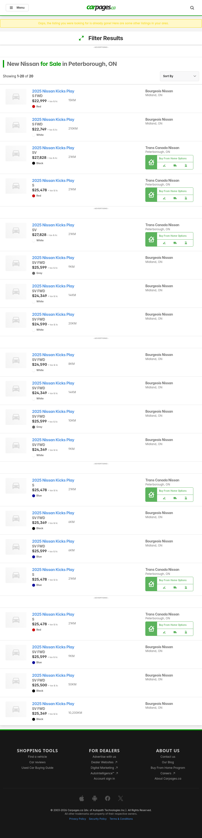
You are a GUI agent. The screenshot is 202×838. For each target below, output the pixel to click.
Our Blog (168, 762)
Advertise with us (104, 756)
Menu (17, 7)
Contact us (167, 756)
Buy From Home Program (168, 768)
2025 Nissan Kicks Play (53, 91)
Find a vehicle (37, 756)
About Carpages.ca (167, 778)
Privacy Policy (77, 818)
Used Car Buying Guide (38, 768)
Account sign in (104, 778)
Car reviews (37, 762)
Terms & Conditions (121, 818)
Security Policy (98, 818)
